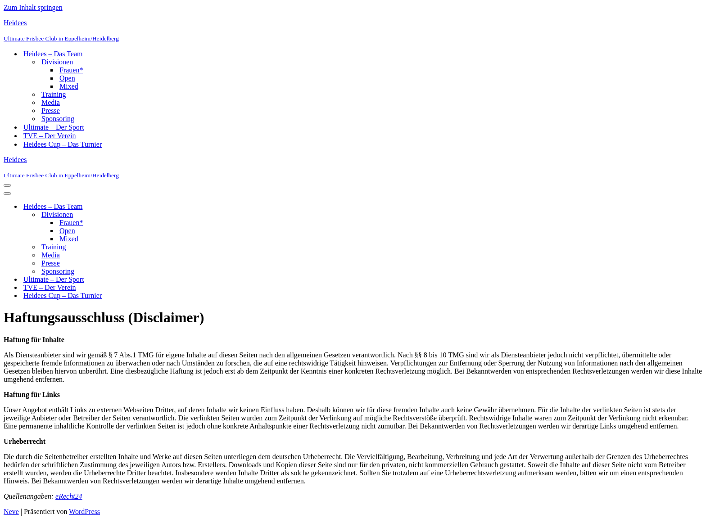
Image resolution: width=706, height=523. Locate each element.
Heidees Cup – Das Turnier (62, 144)
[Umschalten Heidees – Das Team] (161, 207)
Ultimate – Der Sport (53, 127)
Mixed (68, 86)
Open (67, 78)
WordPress (84, 511)
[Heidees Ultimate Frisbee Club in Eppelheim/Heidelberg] (353, 30)
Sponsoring (57, 118)
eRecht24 (68, 496)
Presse (50, 110)
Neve (11, 511)
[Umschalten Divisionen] (161, 215)
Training (53, 94)
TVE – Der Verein (49, 136)
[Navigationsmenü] (7, 185)
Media (50, 102)
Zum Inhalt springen (33, 7)
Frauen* (71, 70)
